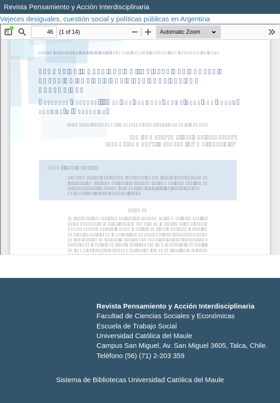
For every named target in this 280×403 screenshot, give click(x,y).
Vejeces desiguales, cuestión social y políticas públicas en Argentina (106, 19)
